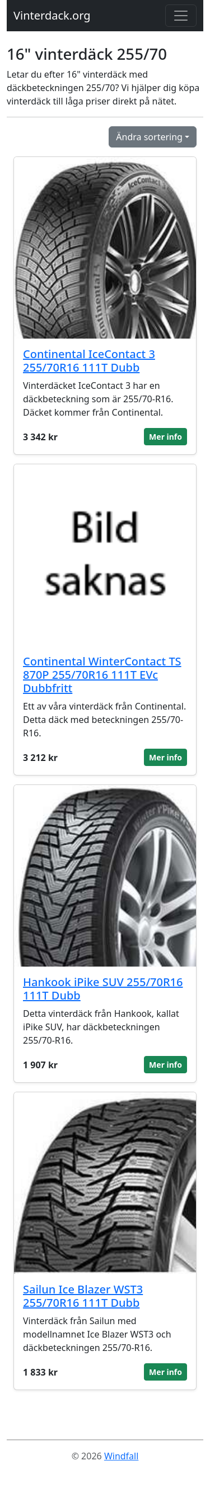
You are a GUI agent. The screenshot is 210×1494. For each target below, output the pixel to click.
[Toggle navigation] (181, 15)
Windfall (121, 1456)
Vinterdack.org (52, 15)
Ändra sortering (149, 137)
